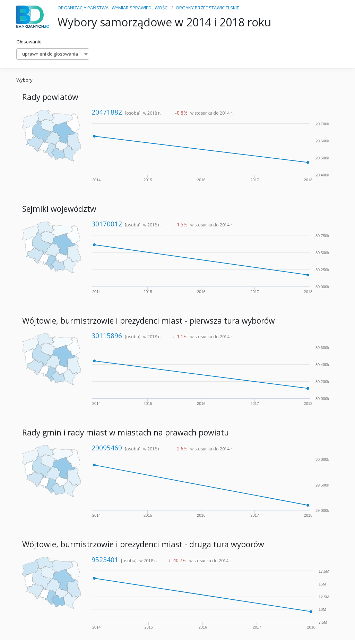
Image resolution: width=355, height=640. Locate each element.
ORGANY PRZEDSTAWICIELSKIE (207, 8)
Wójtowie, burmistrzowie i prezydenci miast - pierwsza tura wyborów (148, 320)
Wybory (24, 80)
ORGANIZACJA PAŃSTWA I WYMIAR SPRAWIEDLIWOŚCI (113, 8)
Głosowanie (29, 42)
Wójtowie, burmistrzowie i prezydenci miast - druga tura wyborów (143, 544)
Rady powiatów (50, 97)
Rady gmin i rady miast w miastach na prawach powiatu (125, 432)
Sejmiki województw (59, 208)
